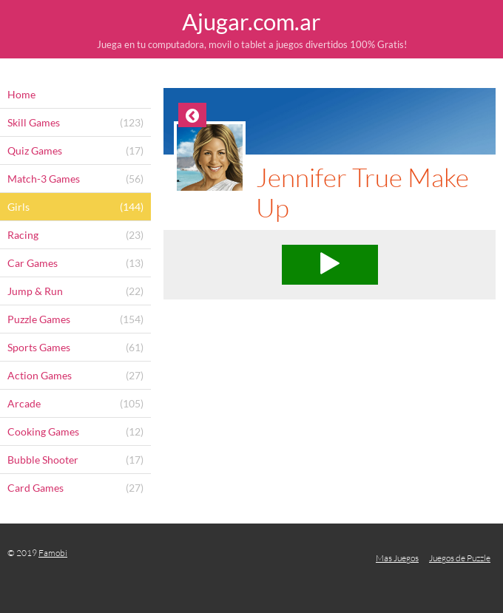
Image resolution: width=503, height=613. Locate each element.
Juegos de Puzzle (459, 557)
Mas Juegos (397, 557)
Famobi (52, 552)
